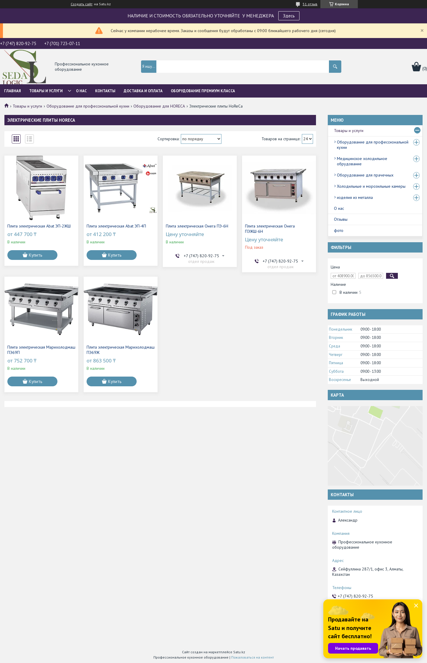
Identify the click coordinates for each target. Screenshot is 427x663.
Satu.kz (239, 652)
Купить (35, 255)
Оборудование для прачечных (365, 175)
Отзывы (340, 219)
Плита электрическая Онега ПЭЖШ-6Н (270, 228)
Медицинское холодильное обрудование (362, 161)
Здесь (289, 16)
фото (338, 230)
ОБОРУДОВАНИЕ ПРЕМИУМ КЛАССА (203, 90)
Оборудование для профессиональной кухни (88, 106)
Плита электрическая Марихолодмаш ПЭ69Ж (121, 349)
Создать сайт (81, 4)
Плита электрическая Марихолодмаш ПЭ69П (41, 349)
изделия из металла (355, 197)
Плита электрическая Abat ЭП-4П (116, 226)
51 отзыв (310, 4)
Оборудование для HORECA (159, 106)
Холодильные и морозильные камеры (371, 186)
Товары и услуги (46, 90)
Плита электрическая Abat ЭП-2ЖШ (39, 226)
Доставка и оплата (143, 90)
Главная (12, 90)
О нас (81, 90)
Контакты (105, 90)
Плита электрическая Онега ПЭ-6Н (197, 226)
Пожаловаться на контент (252, 657)
